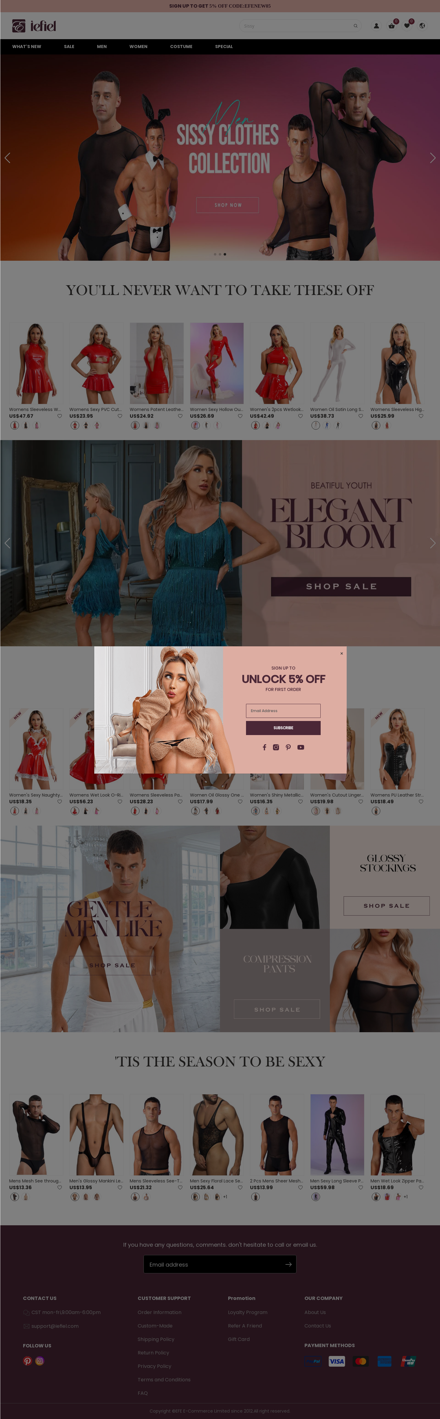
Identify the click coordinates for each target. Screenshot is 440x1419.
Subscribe (283, 727)
